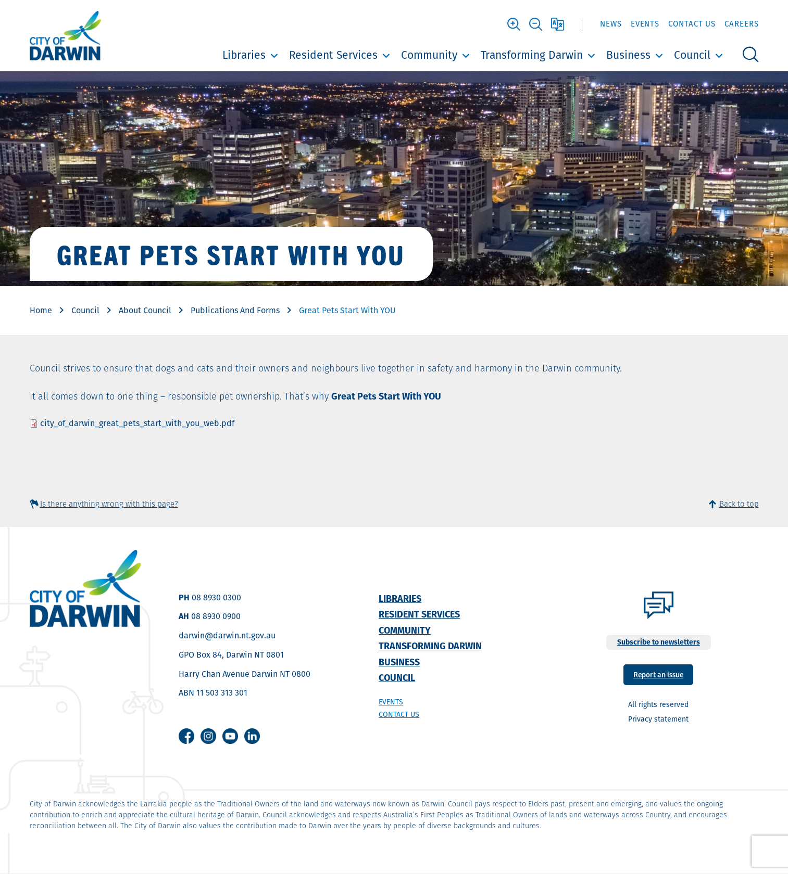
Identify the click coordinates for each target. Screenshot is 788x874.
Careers (741, 23)
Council (692, 54)
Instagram (208, 736)
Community (429, 54)
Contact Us (692, 23)
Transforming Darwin (532, 54)
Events (645, 23)
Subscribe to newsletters (658, 642)
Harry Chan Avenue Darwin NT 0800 (244, 674)
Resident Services (333, 54)
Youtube (230, 736)
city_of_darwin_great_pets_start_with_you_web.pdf (137, 423)
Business (628, 54)
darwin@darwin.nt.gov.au (227, 635)
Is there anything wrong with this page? (109, 503)
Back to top (739, 503)
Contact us (399, 714)
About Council (145, 310)
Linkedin (252, 736)
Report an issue (658, 674)
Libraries (244, 54)
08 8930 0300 (216, 597)
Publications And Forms (235, 310)
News (611, 23)
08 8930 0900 (216, 616)
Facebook (186, 736)
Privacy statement (658, 719)
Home (41, 310)
